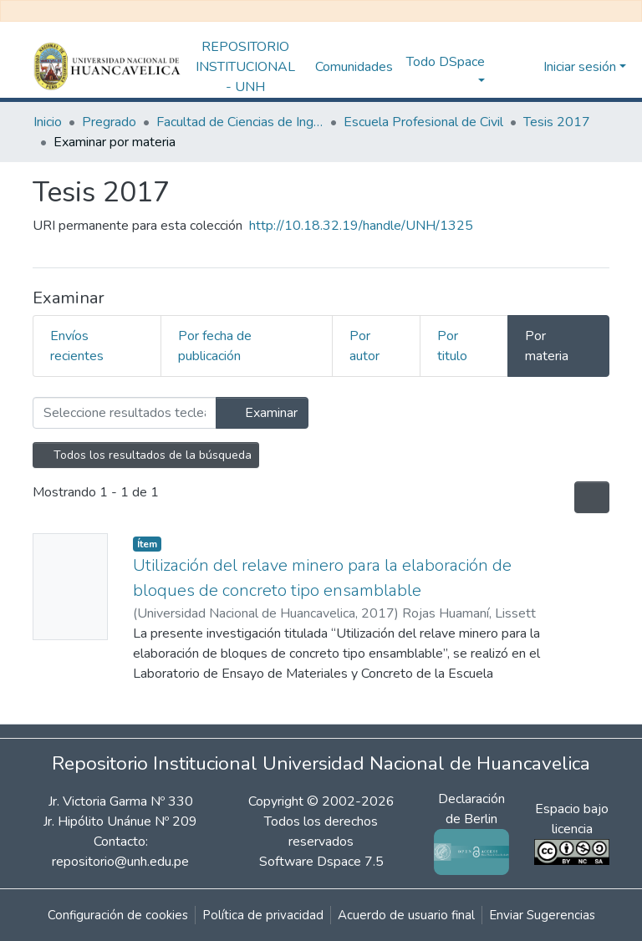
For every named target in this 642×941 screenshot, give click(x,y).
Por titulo (452, 346)
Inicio (47, 122)
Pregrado (109, 122)
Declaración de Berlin (471, 825)
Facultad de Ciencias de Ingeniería (240, 122)
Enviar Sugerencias (542, 915)
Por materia (546, 346)
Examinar (262, 413)
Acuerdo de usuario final (406, 915)
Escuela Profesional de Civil (423, 122)
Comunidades (354, 67)
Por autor (364, 346)
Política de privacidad (263, 915)
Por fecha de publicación (215, 346)
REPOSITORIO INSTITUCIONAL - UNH (245, 67)
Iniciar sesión (579, 67)
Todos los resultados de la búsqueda (146, 455)
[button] (526, 67)
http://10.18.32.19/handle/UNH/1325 (361, 225)
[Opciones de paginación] (591, 497)
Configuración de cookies (118, 915)
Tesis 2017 (556, 122)
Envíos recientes (77, 346)
